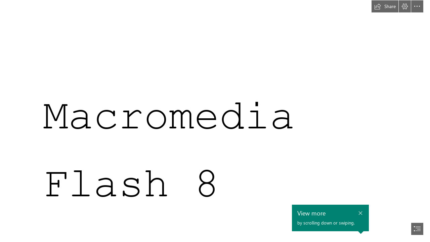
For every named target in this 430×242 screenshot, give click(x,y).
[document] (215, 121)
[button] (385, 6)
